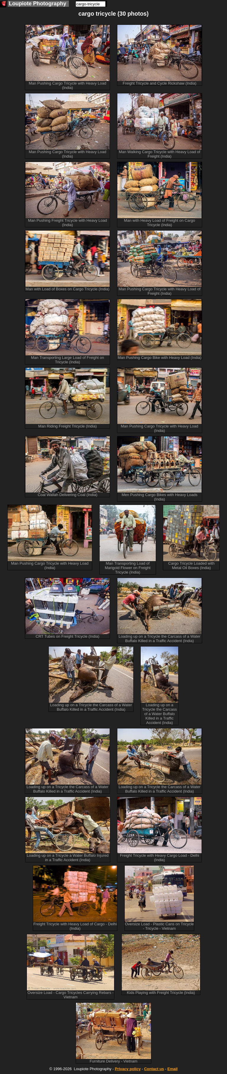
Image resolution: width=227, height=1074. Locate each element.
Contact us (154, 1069)
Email (172, 1069)
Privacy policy (127, 1069)
